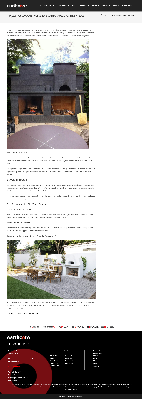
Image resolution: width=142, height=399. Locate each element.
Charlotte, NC (54, 363)
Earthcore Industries (76, 396)
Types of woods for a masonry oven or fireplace (119, 15)
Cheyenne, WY (54, 366)
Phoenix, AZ (69, 363)
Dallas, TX (68, 358)
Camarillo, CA (54, 361)
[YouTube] (19, 344)
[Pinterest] (29, 344)
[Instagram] (14, 344)
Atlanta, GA (53, 356)
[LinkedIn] (24, 344)
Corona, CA (69, 356)
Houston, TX (69, 361)
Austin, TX (53, 358)
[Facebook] (9, 344)
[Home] (101, 15)
